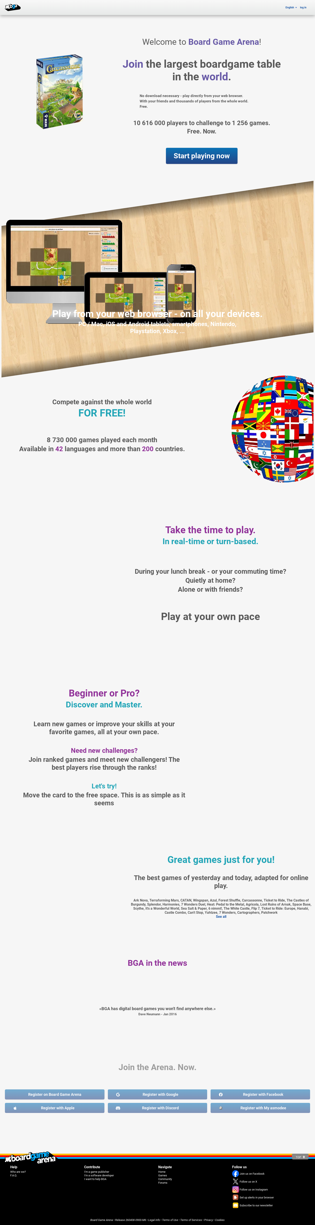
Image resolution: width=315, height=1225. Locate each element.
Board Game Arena (101, 1220)
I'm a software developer (99, 1175)
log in (303, 7)
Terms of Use (170, 1220)
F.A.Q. (13, 1175)
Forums (162, 1182)
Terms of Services (191, 1220)
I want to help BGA (95, 1179)
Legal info (154, 1220)
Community (165, 1179)
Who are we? (18, 1171)
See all (221, 917)
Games (162, 1175)
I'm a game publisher (96, 1171)
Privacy (208, 1220)
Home (162, 1171)
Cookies (220, 1220)
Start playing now (202, 156)
